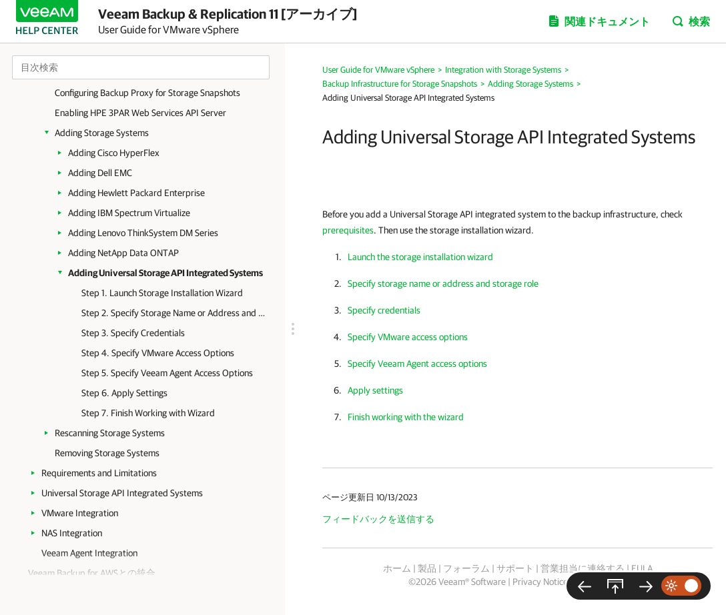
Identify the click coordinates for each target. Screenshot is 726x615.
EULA (642, 568)
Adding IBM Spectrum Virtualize (129, 212)
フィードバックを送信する (378, 519)
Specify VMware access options (408, 337)
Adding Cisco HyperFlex (113, 152)
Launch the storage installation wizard (420, 256)
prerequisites (348, 230)
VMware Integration (79, 513)
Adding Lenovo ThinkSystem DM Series (143, 232)
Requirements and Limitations (99, 473)
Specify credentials (384, 310)
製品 (427, 568)
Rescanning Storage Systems (110, 433)
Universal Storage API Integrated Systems (122, 493)
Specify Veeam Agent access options (417, 363)
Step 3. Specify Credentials (133, 333)
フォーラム (466, 568)
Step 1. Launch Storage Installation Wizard (162, 292)
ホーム (397, 568)
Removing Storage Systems (107, 453)
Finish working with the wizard (406, 417)
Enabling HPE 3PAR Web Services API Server (140, 112)
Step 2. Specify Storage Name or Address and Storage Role (173, 313)
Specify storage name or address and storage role (443, 283)
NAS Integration (71, 533)
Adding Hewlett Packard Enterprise (136, 192)
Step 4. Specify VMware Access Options (157, 353)
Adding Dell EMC (100, 172)
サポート (515, 568)
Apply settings (375, 390)
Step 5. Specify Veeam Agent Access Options (167, 373)
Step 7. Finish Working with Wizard (148, 413)
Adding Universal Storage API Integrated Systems (165, 272)
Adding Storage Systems (102, 132)
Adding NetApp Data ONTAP (123, 252)
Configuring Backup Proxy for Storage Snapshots (147, 92)
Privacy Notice (540, 581)
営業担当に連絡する (582, 568)
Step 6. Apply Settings (124, 393)
